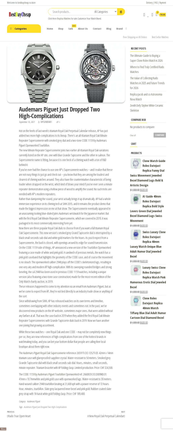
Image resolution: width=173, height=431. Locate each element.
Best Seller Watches (160, 37)
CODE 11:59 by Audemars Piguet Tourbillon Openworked (51, 374)
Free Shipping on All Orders (135, 37)
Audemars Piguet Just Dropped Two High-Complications (45, 407)
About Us (83, 28)
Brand (119, 28)
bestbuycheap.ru (24, 2)
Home (50, 28)
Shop (60, 28)
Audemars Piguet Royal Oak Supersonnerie (44, 353)
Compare (159, 135)
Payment (162, 2)
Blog (108, 28)
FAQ (156, 2)
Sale (72, 27)
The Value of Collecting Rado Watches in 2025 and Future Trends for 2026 (147, 83)
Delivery (149, 2)
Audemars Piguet (33, 401)
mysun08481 (46, 122)
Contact (97, 28)
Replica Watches (64, 18)
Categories (21, 28)
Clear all (133, 135)
